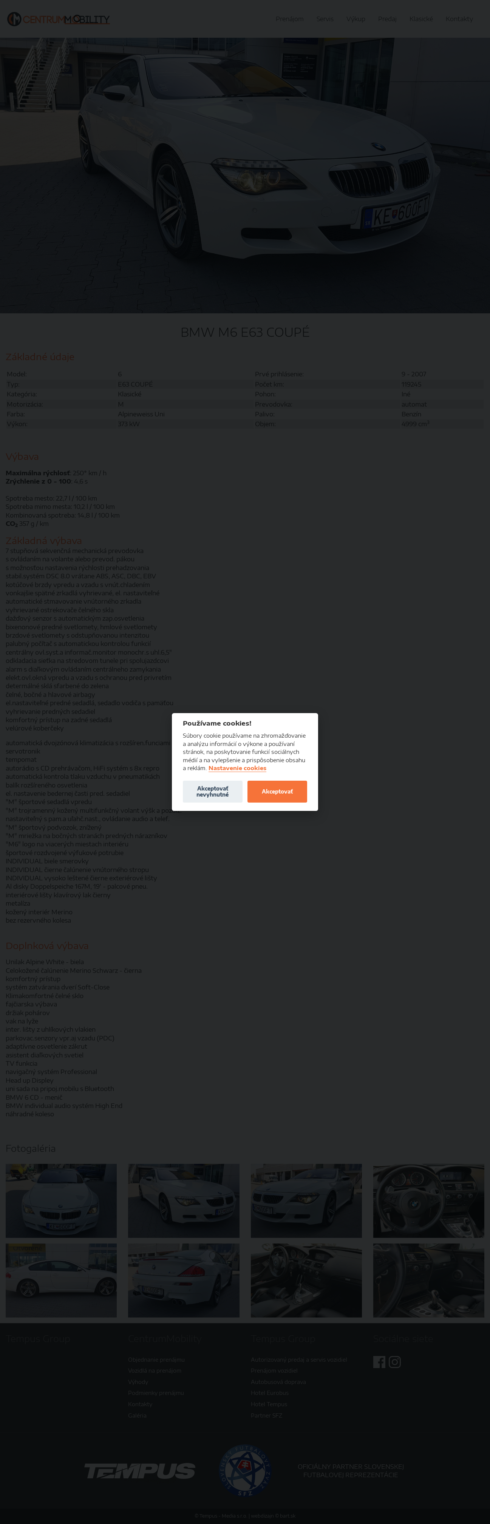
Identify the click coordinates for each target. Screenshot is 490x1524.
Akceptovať (277, 791)
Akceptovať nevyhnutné (212, 791)
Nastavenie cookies (237, 768)
